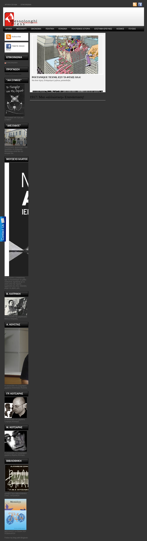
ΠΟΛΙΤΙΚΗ (50, 29)
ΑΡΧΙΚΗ (8, 29)
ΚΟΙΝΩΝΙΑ (62, 29)
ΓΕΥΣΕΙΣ (132, 29)
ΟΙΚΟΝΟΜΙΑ (36, 29)
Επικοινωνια (26, 4)
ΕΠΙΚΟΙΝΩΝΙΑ (12, 63)
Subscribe (16, 36)
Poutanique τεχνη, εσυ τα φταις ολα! (56, 77)
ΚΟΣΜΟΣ (120, 29)
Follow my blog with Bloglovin (16, 538)
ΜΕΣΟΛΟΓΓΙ (21, 29)
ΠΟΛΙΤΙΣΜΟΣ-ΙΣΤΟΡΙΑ (80, 29)
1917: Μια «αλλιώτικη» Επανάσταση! (57, 97)
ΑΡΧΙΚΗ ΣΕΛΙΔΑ (11, 4)
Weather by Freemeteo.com (13, 74)
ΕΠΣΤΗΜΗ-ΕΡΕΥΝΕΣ (103, 29)
